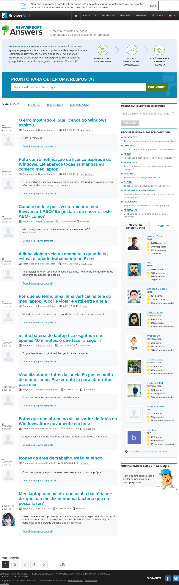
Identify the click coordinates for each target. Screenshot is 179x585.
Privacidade (91, 580)
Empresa (5, 573)
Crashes (129, 146)
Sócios (16, 573)
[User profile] (8, 145)
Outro (128, 182)
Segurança (130, 210)
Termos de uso (75, 580)
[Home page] (76, 15)
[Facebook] (168, 581)
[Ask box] (78, 87)
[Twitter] (176, 581)
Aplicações (130, 137)
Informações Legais (42, 573)
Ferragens (130, 163)
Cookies (4, 583)
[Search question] (149, 113)
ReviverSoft (131, 202)
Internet (129, 174)
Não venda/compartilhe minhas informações (83, 573)
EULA (25, 573)
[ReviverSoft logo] (16, 15)
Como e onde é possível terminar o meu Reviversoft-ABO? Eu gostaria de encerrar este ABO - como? (65, 212)
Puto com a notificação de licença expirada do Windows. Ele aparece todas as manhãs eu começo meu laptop (65, 164)
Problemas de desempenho (140, 191)
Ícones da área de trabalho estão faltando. (61, 458)
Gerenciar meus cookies (14, 576)
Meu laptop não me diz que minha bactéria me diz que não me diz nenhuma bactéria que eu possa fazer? (65, 499)
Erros (127, 154)
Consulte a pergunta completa (38, 146)
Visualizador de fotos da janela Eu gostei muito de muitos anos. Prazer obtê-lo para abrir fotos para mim (66, 380)
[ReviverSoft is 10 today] (67, 15)
